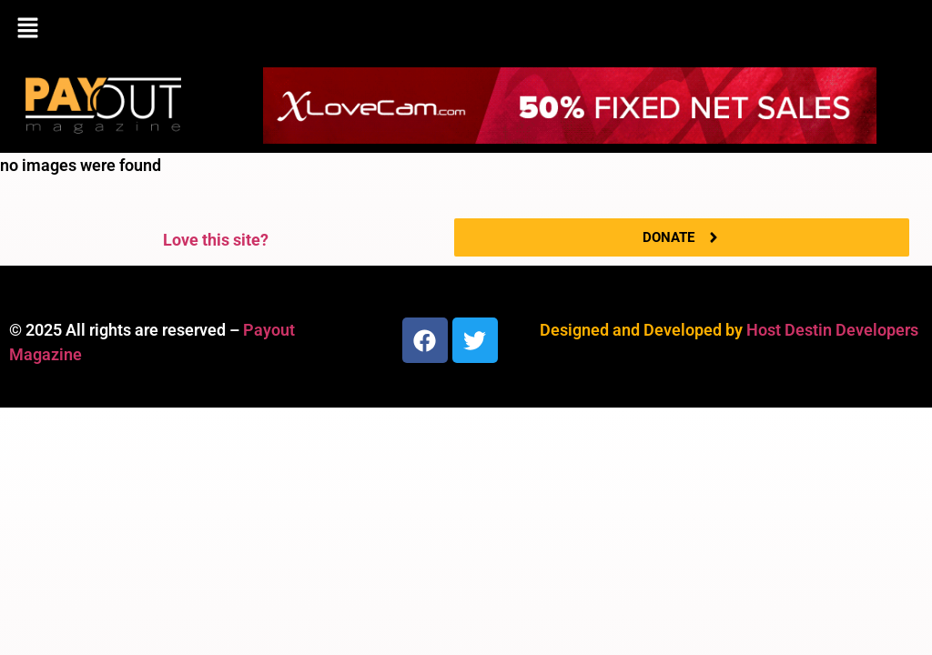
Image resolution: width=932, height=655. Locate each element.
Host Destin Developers (832, 329)
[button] (466, 29)
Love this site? (215, 239)
